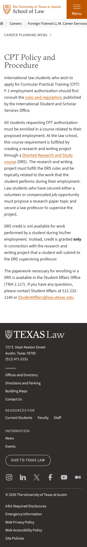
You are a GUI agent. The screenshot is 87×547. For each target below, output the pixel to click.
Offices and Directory (21, 375)
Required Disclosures (25, 506)
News (9, 438)
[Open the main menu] (77, 9)
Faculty (43, 417)
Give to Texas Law (28, 460)
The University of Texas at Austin (42, 494)
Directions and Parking (23, 383)
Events (10, 446)
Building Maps (16, 391)
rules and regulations (43, 97)
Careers (16, 23)
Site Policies (14, 538)
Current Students (18, 417)
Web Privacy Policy (19, 522)
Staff (57, 417)
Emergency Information (23, 514)
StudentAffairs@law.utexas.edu (45, 297)
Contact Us (13, 399)
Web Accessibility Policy (23, 530)
